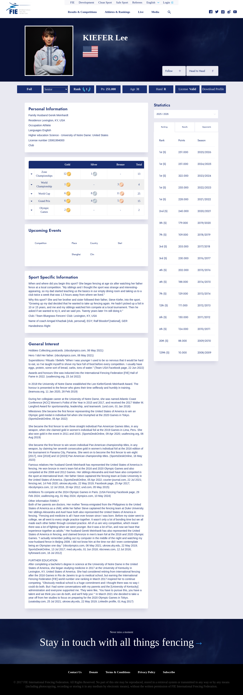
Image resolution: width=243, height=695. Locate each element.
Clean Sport (105, 2)
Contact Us (75, 672)
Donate (93, 672)
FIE (72, 2)
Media (155, 12)
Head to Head (197, 71)
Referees (137, 2)
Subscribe (169, 672)
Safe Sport (122, 2)
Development (86, 2)
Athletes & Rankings (117, 12)
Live (140, 12)
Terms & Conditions (118, 672)
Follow (169, 71)
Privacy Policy (146, 672)
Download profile (213, 89)
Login (166, 2)
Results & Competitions (82, 12)
